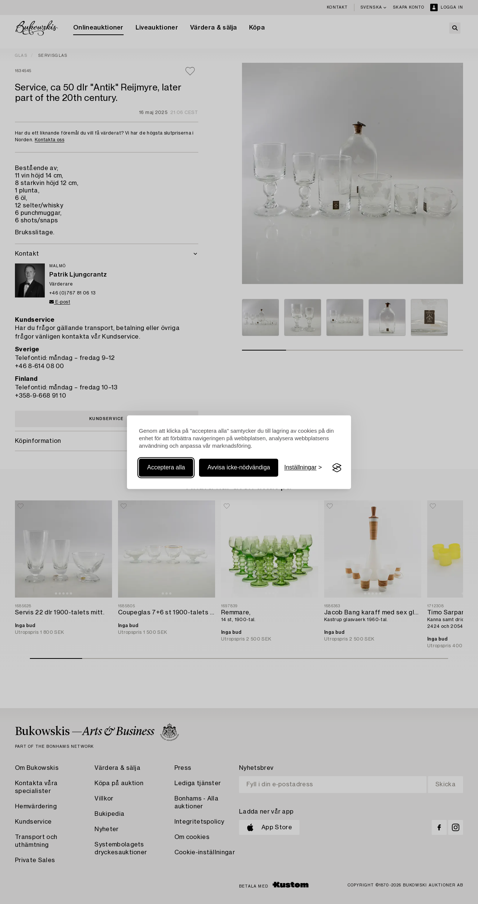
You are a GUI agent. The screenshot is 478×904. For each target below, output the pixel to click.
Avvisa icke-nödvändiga (238, 468)
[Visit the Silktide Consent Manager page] (337, 468)
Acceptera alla (166, 468)
